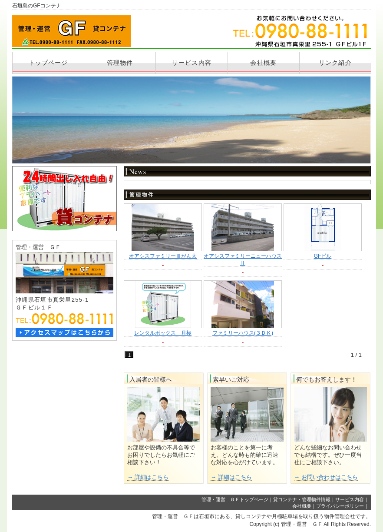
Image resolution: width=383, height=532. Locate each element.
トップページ (48, 62)
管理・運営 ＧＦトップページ (234, 499)
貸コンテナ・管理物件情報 (301, 499)
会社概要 (263, 62)
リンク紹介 (335, 62)
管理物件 (120, 62)
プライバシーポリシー (340, 506)
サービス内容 (191, 62)
